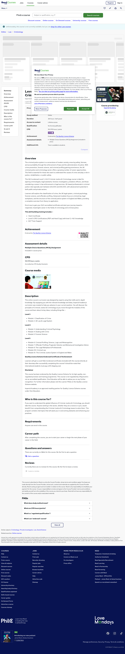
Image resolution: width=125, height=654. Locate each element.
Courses (30, 3)
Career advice (43, 3)
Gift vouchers (5, 579)
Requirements (9, 122)
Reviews (7, 132)
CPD (5, 106)
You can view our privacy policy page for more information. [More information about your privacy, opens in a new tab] (58, 91)
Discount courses (34, 20)
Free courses (93, 20)
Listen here (20, 640)
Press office (67, 563)
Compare (84, 150)
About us (66, 554)
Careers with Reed (101, 573)
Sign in (119, 3)
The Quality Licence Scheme (65, 136)
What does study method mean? (36, 503)
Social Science (41, 530)
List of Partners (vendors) (43, 103)
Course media (9, 110)
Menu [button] (4, 8)
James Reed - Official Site (103, 576)
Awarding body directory (9, 588)
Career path (8, 126)
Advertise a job (37, 579)
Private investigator (26, 530)
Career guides (5, 598)
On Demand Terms (7, 601)
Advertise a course (7, 604)
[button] (52, 133)
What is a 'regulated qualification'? (37, 513)
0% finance (4, 582)
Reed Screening (100, 569)
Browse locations (37, 569)
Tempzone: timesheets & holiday (105, 554)
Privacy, (107, 642)
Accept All (85, 109)
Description (8, 113)
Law (9, 32)
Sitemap (35, 582)
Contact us (4, 557)
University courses (79, 20)
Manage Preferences (90, 642)
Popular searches (38, 566)
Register (111, 3)
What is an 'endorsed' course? (35, 519)
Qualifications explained (9, 591)
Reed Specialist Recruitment (104, 560)
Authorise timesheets (102, 557)
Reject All (70, 109)
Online (3, 32)
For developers (68, 560)
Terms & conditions (117, 642)
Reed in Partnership (101, 566)
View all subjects (6, 563)
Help (2, 554)
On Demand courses (63, 20)
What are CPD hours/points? (35, 508)
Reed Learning (99, 563)
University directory (7, 585)
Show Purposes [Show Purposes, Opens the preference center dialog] (41, 109)
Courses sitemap (6, 607)
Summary (7, 91)
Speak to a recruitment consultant (106, 582)
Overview (7, 94)
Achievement (8, 97)
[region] (63, 89)
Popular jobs (36, 563)
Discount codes (6, 576)
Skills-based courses (8, 595)
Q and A (7, 129)
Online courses (48, 20)
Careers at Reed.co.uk (71, 557)
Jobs (21, 3)
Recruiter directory (38, 560)
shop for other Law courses (61, 27)
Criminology (18, 32)
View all (57, 525)
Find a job (35, 557)
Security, (101, 642)
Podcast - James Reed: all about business (108, 579)
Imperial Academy (110, 108)
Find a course (23, 15)
